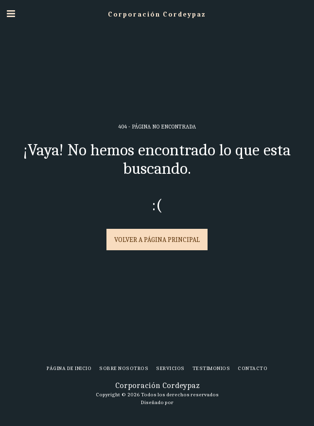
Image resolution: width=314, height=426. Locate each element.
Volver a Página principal (157, 240)
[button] (10, 14)
